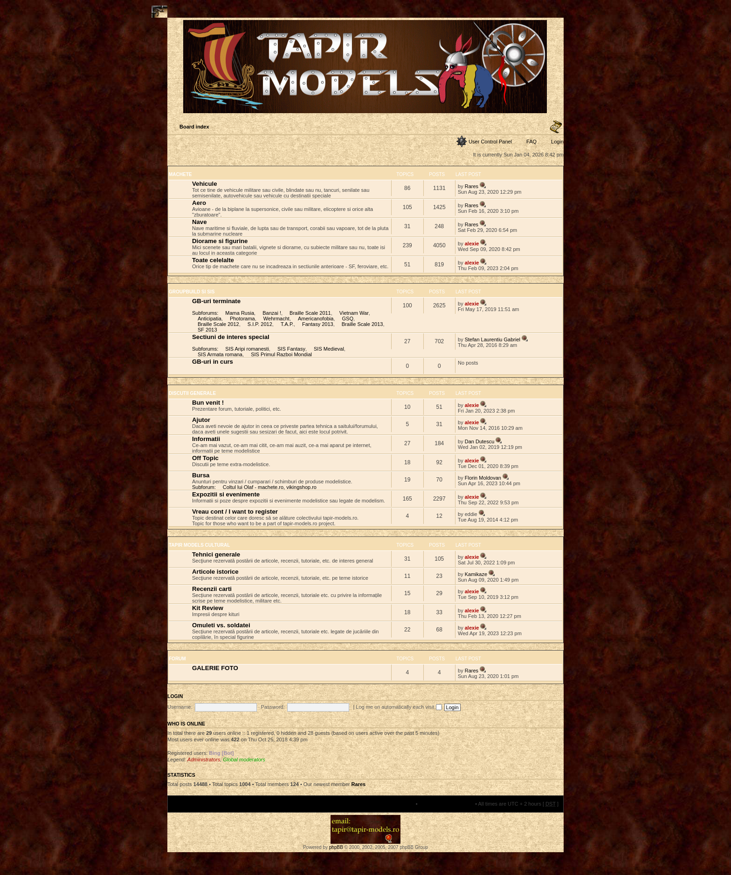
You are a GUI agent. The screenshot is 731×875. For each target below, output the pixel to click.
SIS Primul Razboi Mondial (281, 354)
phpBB (336, 847)
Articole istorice (215, 571)
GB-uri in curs (212, 361)
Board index (194, 126)
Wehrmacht (276, 318)
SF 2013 (207, 329)
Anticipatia (209, 318)
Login (557, 141)
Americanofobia (315, 318)
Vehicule (204, 183)
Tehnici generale (216, 554)
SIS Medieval (329, 349)
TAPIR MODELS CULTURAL (199, 545)
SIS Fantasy (291, 349)
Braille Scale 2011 (310, 313)
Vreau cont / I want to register (235, 511)
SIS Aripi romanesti (247, 349)
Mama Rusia (239, 313)
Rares (471, 186)
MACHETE (180, 174)
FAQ (531, 141)
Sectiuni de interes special (230, 336)
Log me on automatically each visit (398, 707)
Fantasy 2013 (317, 324)
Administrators (203, 759)
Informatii (206, 438)
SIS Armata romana (220, 354)
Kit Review (207, 607)
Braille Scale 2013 (362, 324)
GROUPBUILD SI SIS (191, 291)
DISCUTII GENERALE (192, 393)
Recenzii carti (212, 588)
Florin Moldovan (483, 478)
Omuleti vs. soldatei (221, 625)
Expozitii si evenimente (226, 494)
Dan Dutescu (480, 441)
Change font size (556, 127)
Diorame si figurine (220, 240)
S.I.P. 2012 (260, 324)
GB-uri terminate (216, 301)
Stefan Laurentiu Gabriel (492, 339)
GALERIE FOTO (215, 668)
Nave (199, 221)
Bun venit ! (208, 402)
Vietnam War (354, 313)
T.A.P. (287, 324)
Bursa (200, 475)
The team (403, 804)
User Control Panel (490, 141)
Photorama (242, 318)
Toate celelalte (213, 260)
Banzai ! (271, 313)
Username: (180, 707)
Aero (199, 202)
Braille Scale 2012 (218, 324)
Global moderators (244, 759)
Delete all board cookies (446, 804)
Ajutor (201, 419)
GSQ (347, 318)
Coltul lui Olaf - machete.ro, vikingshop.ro (270, 487)
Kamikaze (476, 574)
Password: (272, 707)
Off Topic (205, 457)
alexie (472, 243)
